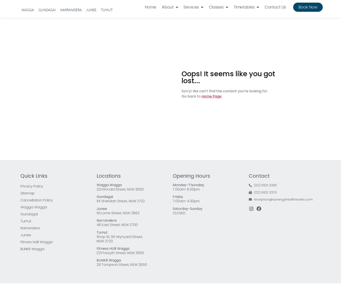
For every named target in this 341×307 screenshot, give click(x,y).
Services (193, 19)
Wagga (28, 34)
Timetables (246, 19)
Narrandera (71, 34)
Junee (91, 34)
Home (150, 19)
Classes (218, 19)
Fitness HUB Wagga (36, 265)
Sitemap (27, 216)
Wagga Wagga (33, 230)
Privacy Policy (31, 210)
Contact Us (275, 19)
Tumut (107, 34)
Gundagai (47, 34)
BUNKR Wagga (32, 272)
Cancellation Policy (36, 223)
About (170, 19)
